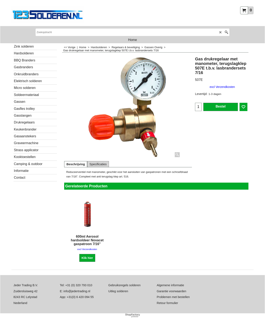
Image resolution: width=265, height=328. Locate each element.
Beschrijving (75, 164)
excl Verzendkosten (222, 87)
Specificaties (98, 164)
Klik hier (87, 258)
